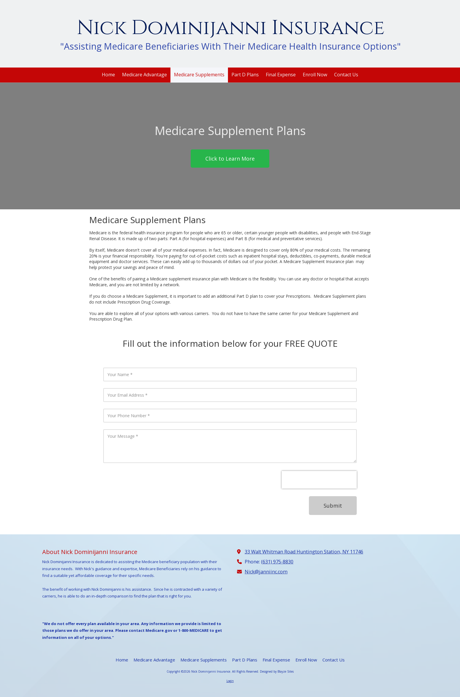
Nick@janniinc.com (266, 571)
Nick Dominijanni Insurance (231, 28)
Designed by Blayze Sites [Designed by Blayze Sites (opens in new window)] (277, 671)
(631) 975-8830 (277, 561)
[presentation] (319, 480)
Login (230, 681)
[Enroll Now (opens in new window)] (315, 75)
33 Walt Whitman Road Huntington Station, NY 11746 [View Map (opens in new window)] (304, 551)
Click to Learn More (230, 158)
